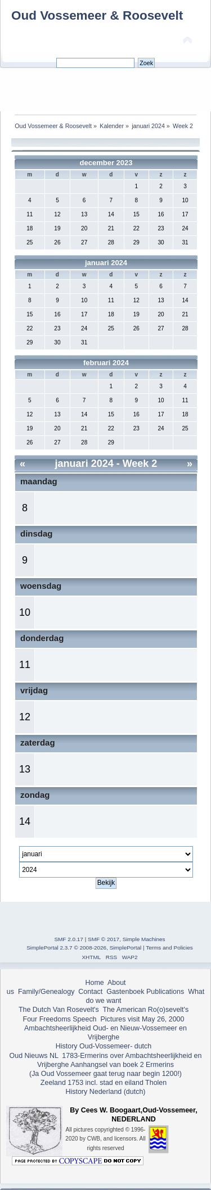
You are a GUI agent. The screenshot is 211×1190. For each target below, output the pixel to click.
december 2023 (106, 162)
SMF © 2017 (103, 939)
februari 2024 (106, 362)
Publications (165, 992)
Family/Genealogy (46, 992)
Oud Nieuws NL (34, 1056)
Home (94, 983)
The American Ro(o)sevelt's (145, 1010)
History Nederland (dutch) (105, 1092)
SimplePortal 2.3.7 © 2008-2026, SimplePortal (83, 947)
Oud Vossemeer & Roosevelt (97, 15)
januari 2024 (106, 262)
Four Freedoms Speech (60, 1019)
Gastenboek (125, 992)
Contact (90, 992)
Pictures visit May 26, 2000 (142, 1019)
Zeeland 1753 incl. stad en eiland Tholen (104, 1083)
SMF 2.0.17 (68, 939)
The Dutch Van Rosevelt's (59, 1010)
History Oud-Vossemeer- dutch (103, 1046)
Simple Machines (144, 939)
